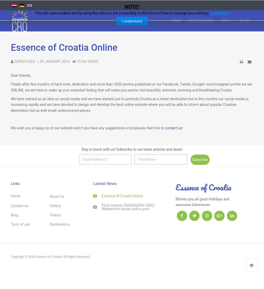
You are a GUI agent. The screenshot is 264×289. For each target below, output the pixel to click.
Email (249, 62)
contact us (173, 128)
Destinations (200, 21)
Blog (244, 21)
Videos (55, 215)
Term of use (20, 224)
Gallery (55, 206)
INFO (227, 21)
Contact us (19, 206)
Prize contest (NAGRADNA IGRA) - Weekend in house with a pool (129, 207)
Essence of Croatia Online (64, 47)
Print (241, 62)
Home (175, 21)
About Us (57, 196)
